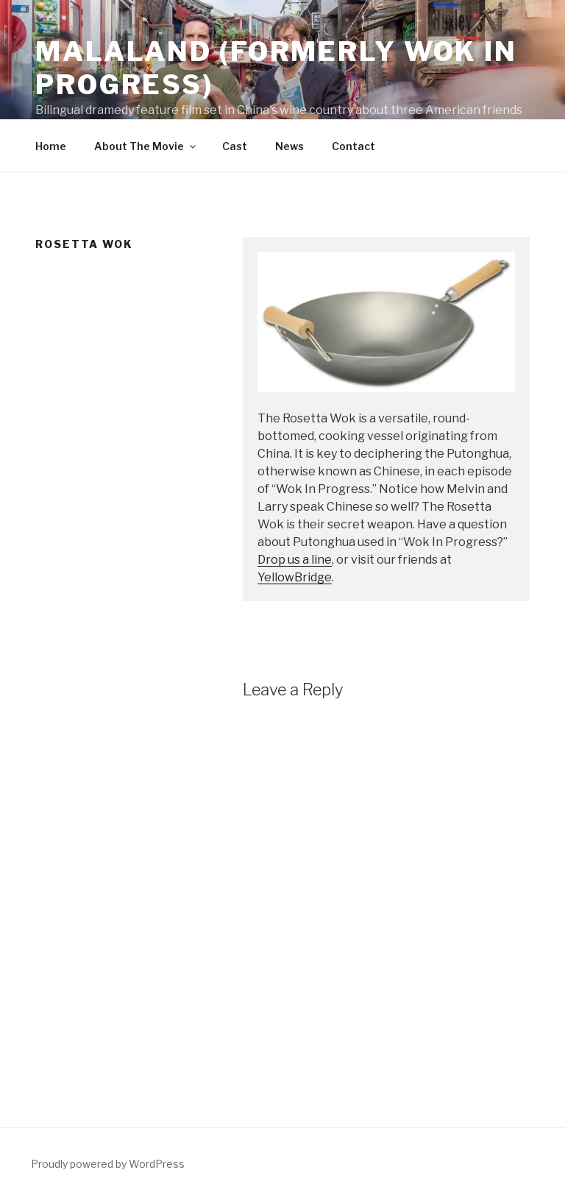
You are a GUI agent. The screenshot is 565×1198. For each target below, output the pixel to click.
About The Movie (146, 146)
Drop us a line (294, 560)
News (289, 146)
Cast (234, 146)
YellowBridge (294, 577)
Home (50, 146)
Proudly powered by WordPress (108, 1164)
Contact (353, 146)
